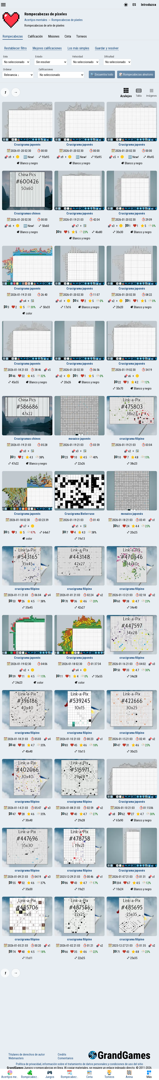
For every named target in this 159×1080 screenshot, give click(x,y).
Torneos (81, 36)
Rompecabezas (12, 36)
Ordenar (7, 69)
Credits (62, 1054)
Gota (5, 56)
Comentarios (65, 1058)
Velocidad (77, 56)
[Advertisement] (79, 1012)
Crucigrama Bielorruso (79, 514)
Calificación (35, 36)
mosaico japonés (79, 439)
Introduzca (148, 5)
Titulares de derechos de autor (26, 1054)
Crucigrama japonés (27, 144)
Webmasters (16, 1058)
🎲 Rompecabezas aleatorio (136, 74)
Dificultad (109, 56)
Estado (38, 56)
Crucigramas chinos (27, 213)
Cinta (68, 36)
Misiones (53, 36)
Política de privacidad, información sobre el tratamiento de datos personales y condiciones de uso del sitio (79, 1064)
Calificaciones (46, 69)
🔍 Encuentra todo (101, 74)
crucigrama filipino (131, 439)
